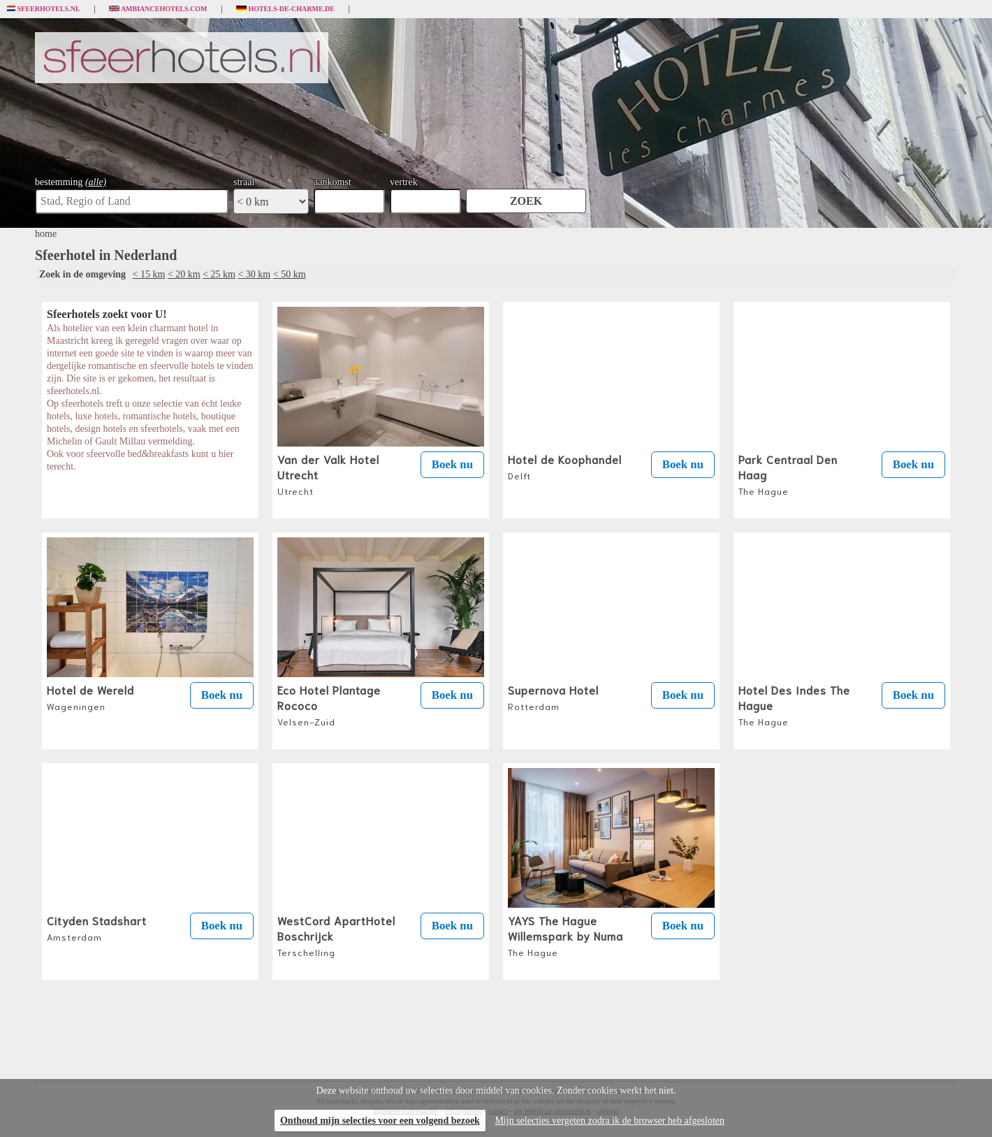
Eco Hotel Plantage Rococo (329, 704)
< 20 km (184, 274)
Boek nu (452, 464)
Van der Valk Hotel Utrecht (328, 473)
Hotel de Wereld (90, 696)
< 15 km (149, 274)
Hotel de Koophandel (565, 466)
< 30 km (254, 274)
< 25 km (219, 274)
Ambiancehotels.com (158, 9)
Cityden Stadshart (97, 927)
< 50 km (289, 274)
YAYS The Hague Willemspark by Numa (565, 935)
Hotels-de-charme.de (285, 9)
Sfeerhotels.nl (43, 9)
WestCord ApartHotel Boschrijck (336, 935)
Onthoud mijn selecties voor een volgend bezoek (380, 1120)
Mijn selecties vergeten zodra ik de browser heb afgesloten (609, 1120)
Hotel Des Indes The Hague (794, 704)
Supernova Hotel (553, 696)
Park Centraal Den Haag (788, 473)
